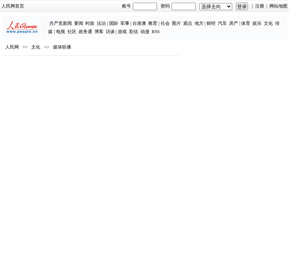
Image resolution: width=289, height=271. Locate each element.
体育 (245, 23)
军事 (124, 23)
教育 (152, 23)
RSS (156, 31)
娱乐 (257, 23)
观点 (187, 23)
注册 (259, 6)
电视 (60, 31)
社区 (71, 31)
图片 (176, 23)
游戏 (122, 31)
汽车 (222, 23)
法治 (101, 23)
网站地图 (278, 6)
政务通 (85, 31)
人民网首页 (13, 6)
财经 (211, 23)
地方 (199, 23)
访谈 (110, 31)
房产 (233, 23)
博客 (98, 31)
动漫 (144, 31)
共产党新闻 (60, 23)
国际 (113, 23)
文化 (268, 23)
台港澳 (139, 23)
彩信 (133, 31)
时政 (89, 23)
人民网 (12, 47)
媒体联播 (62, 47)
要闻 (78, 23)
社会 (165, 23)
